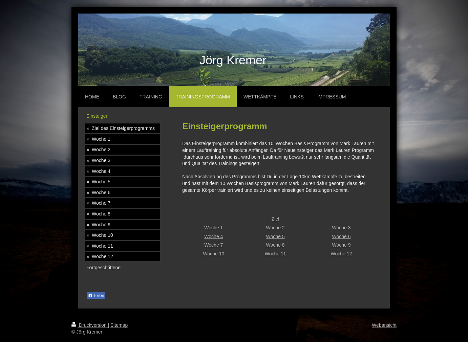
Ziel (275, 219)
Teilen (96, 295)
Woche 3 (341, 227)
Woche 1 (213, 227)
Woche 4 (213, 236)
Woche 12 (341, 253)
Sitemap (119, 325)
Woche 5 (275, 236)
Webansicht (384, 325)
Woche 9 (341, 245)
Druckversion (89, 325)
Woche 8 (275, 245)
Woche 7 (213, 245)
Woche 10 (213, 253)
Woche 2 (275, 227)
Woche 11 (275, 253)
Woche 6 (341, 236)
